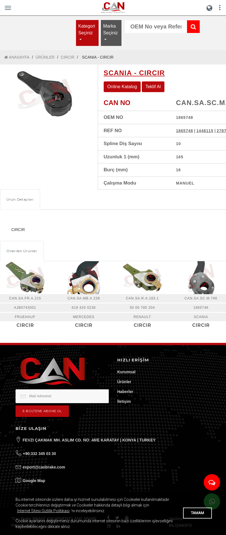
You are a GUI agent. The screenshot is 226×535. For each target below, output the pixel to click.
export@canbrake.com (44, 467)
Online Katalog (122, 86)
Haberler (125, 391)
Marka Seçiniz (110, 29)
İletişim (124, 401)
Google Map (34, 480)
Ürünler (124, 381)
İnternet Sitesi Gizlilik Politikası (43, 511)
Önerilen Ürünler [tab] (21, 251)
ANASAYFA (16, 57)
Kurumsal (126, 372)
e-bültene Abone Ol (42, 411)
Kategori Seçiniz (86, 29)
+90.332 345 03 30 (39, 453)
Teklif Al (153, 86)
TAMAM (197, 513)
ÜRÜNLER (45, 57)
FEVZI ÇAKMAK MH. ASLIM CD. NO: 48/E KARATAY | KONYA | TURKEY (89, 440)
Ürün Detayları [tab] (20, 199)
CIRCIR (67, 57)
